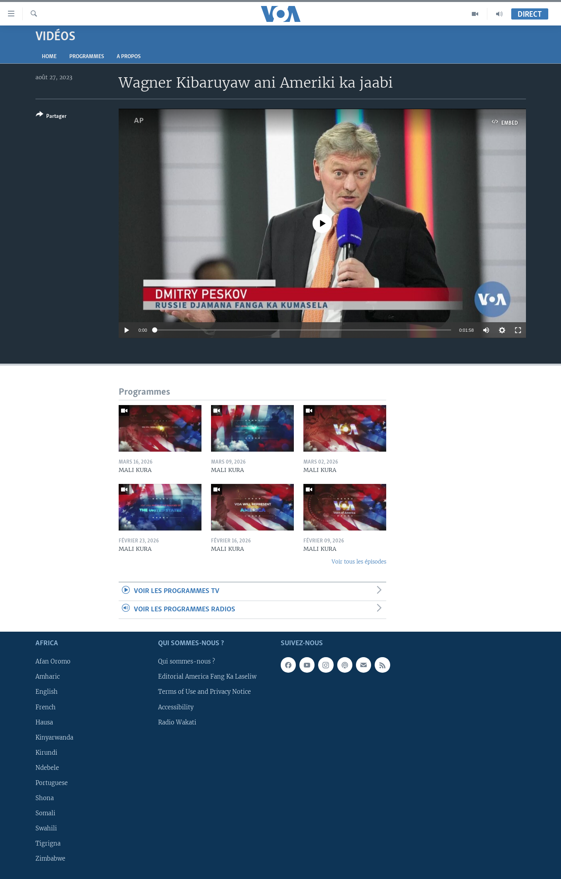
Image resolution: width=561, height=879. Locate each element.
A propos (129, 57)
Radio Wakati (177, 722)
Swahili (46, 828)
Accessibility (176, 707)
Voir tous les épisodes (359, 561)
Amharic (47, 676)
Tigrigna (48, 843)
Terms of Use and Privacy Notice (204, 691)
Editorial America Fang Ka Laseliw (207, 676)
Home (49, 57)
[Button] (51, 117)
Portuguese (51, 783)
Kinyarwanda (54, 737)
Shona (44, 798)
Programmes (86, 57)
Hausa (44, 722)
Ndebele (47, 767)
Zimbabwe (50, 858)
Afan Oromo (52, 661)
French (45, 707)
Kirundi (46, 752)
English (46, 691)
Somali (45, 813)
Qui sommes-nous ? (186, 661)
